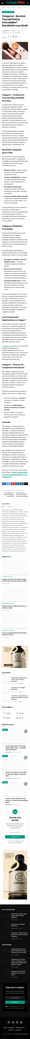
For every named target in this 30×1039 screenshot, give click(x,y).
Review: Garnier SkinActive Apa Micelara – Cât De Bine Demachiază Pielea (17, 800)
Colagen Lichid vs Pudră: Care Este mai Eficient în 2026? (18, 973)
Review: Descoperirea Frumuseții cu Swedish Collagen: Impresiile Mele (16, 774)
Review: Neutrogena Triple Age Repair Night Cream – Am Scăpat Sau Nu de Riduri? (16, 747)
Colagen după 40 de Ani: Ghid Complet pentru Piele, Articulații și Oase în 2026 (19, 950)
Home (5, 1027)
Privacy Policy (15, 1008)
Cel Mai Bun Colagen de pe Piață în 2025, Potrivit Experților (19, 679)
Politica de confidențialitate (14, 842)
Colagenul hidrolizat (8, 346)
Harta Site (18, 1030)
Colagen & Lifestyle (8, 12)
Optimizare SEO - (21, 1034)
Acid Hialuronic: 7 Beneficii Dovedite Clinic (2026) (9, 494)
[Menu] (3, 3)
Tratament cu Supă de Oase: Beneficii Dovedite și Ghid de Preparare (19, 697)
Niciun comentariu (7, 32)
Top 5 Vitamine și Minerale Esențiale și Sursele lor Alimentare (22, 494)
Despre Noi (11, 1027)
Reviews (5, 729)
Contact (11, 1030)
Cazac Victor (6, 30)
